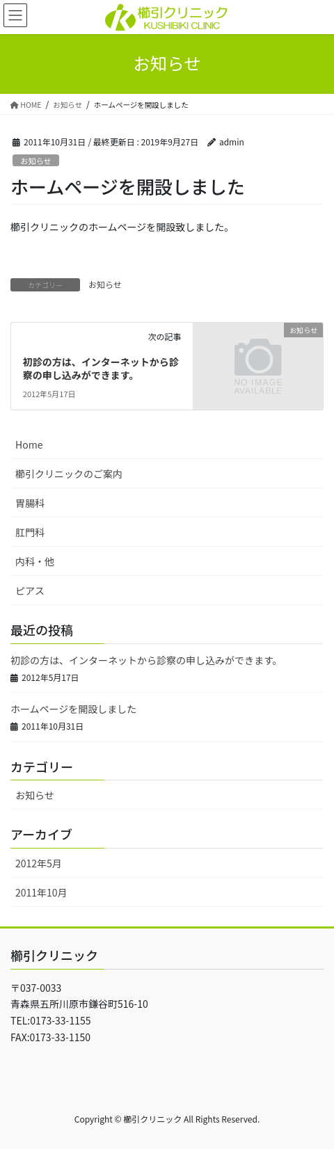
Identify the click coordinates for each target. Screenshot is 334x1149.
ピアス (30, 590)
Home (28, 444)
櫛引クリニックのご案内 (68, 474)
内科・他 (34, 561)
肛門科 (30, 532)
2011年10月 (41, 892)
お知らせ (35, 160)
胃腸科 (30, 503)
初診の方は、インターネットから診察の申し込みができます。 (101, 369)
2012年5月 (38, 863)
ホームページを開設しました (73, 709)
